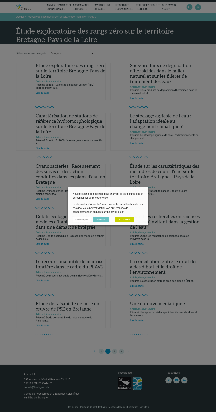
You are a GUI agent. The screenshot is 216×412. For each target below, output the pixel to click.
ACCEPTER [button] (124, 219)
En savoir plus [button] (81, 219)
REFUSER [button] (100, 219)
